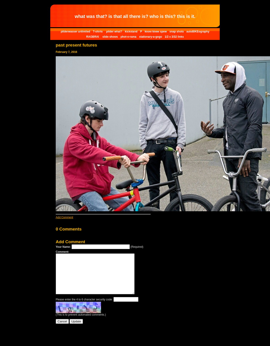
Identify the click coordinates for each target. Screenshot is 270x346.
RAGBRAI (93, 36)
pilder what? (114, 31)
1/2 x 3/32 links (174, 36)
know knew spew (156, 31)
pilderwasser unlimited (75, 31)
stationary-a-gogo (150, 36)
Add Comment (64, 217)
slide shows (110, 36)
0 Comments (69, 229)
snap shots (177, 31)
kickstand (131, 31)
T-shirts (98, 31)
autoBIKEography (197, 31)
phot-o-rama (128, 36)
